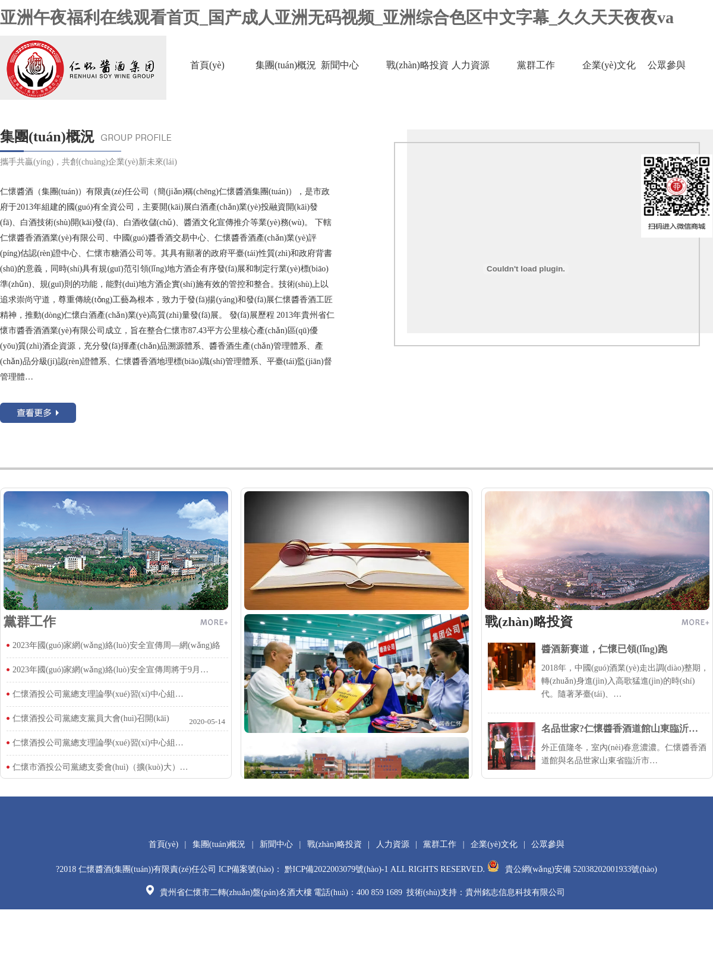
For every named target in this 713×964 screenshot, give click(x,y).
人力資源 (471, 65)
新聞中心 (340, 65)
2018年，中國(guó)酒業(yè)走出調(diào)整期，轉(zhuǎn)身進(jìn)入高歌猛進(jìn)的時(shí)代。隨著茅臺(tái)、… (598, 670)
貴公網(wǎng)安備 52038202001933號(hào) (572, 869)
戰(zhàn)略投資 (417, 65)
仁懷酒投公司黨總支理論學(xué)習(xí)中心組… (98, 694)
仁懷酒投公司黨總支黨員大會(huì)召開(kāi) (90, 718)
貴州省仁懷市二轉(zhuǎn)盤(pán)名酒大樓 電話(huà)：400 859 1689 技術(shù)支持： (305, 892)
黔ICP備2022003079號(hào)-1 (337, 869)
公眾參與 (667, 65)
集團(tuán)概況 (285, 65)
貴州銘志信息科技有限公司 (515, 892)
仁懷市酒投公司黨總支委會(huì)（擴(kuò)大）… (100, 767)
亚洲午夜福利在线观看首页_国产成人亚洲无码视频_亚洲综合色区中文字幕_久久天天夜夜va (337, 17)
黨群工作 (536, 65)
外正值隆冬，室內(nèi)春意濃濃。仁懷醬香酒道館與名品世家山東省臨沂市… (598, 743)
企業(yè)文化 (609, 65)
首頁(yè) (207, 65)
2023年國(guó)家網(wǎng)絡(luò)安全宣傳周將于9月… (110, 669)
